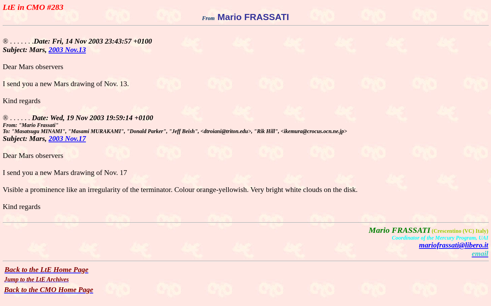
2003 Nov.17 (67, 138)
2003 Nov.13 (67, 50)
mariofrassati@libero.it (453, 245)
